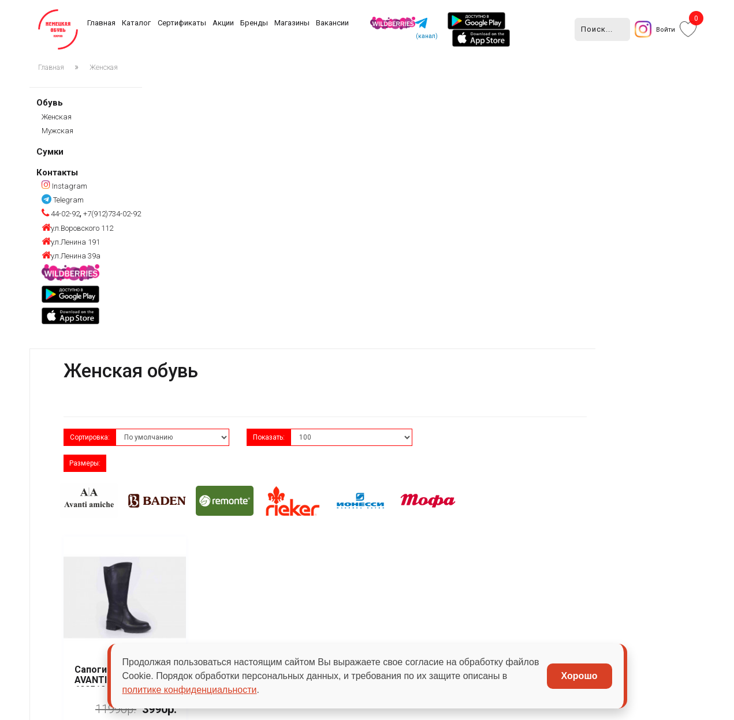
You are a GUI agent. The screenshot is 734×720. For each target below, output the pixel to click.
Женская (104, 67)
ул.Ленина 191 (71, 241)
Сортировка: (203, 175)
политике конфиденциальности (189, 690)
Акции (223, 22)
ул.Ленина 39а (71, 255)
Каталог (136, 22)
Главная (101, 22)
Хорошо (579, 676)
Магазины (292, 22)
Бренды (254, 22)
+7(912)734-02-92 (111, 213)
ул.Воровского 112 (77, 227)
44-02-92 (61, 213)
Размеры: (556, 175)
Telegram (63, 199)
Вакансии (332, 22)
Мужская (57, 130)
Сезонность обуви (291, 609)
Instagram (64, 185)
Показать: (378, 175)
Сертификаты (182, 22)
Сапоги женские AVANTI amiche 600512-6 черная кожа (226, 391)
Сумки (50, 151)
